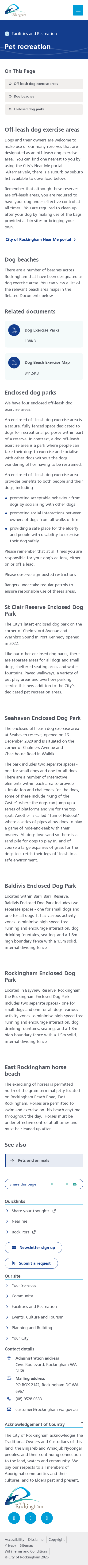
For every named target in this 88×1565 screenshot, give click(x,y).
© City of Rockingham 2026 (27, 1557)
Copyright (57, 1540)
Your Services (24, 1285)
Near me (19, 1221)
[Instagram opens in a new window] (30, 1518)
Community (22, 1296)
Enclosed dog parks (26, 109)
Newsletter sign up (36, 1247)
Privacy (10, 1546)
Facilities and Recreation (34, 1306)
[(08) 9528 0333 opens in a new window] (45, 1400)
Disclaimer (36, 1540)
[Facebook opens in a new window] (14, 1518)
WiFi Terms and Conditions (26, 1551)
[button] (44, 1184)
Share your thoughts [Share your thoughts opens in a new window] (31, 1211)
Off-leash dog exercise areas (33, 84)
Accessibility (14, 1540)
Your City (20, 1338)
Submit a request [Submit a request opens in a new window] (34, 1263)
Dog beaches (21, 96)
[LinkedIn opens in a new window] (47, 1518)
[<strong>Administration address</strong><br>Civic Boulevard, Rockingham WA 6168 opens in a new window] (45, 1365)
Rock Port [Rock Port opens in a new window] (21, 1232)
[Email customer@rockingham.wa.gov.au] (45, 1410)
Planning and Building (32, 1327)
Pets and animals (33, 1160)
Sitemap (26, 1545)
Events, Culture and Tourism (37, 1317)
